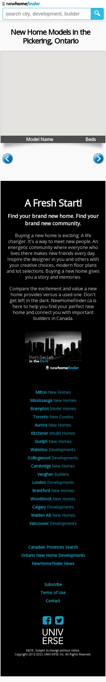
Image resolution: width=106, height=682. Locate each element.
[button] (97, 14)
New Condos (53, 416)
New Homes (53, 392)
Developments (53, 449)
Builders (53, 474)
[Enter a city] (47, 14)
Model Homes (53, 408)
